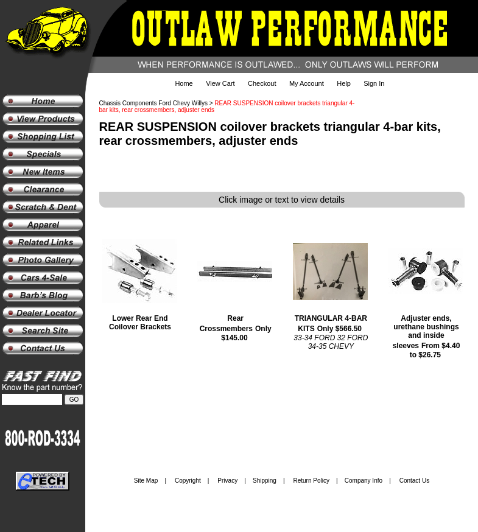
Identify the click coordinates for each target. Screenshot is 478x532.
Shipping (264, 480)
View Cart (220, 83)
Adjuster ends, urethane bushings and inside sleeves (426, 332)
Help (344, 83)
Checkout (262, 83)
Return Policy (311, 480)
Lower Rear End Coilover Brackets (140, 322)
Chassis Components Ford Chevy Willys (153, 103)
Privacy (227, 480)
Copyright (188, 480)
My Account (306, 83)
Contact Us (414, 480)
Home (183, 83)
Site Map (146, 480)
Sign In (374, 83)
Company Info (363, 480)
